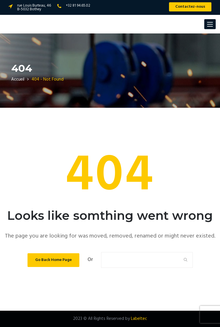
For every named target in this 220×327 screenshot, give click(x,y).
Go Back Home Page (53, 260)
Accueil (17, 79)
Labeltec (139, 318)
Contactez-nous (190, 6)
